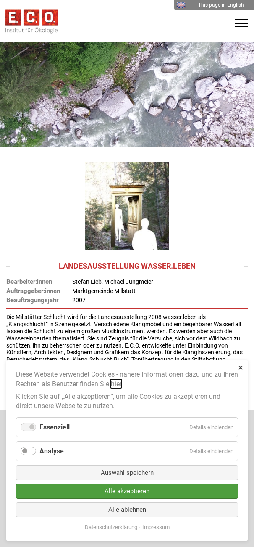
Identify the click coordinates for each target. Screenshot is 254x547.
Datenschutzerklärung (111, 527)
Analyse (51, 451)
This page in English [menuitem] (210, 5)
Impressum (156, 527)
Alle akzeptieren (127, 491)
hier (116, 384)
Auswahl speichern (127, 472)
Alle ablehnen (127, 509)
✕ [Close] (240, 368)
